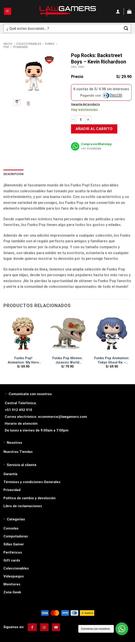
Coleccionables (28, 43)
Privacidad (11, 490)
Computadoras (15, 536)
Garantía (10, 474)
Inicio (7, 43)
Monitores (11, 584)
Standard (20, 47)
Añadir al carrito (94, 129)
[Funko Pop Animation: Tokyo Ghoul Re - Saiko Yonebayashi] (112, 334)
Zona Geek (12, 592)
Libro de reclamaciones (22, 506)
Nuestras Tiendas (18, 452)
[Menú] (7, 11)
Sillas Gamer (13, 544)
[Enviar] (126, 28)
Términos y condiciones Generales (31, 482)
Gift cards (11, 560)
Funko (49, 43)
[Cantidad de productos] (80, 119)
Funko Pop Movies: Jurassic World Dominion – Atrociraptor (67, 360)
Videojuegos (13, 576)
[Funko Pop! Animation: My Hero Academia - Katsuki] (23, 334)
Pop (6, 47)
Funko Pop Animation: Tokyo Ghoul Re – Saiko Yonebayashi (111, 360)
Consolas (10, 528)
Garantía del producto (85, 104)
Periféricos (12, 552)
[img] (32, 627)
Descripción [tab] (13, 174)
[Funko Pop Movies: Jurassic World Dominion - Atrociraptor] (67, 334)
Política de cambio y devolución (29, 498)
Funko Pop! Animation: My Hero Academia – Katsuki (23, 360)
